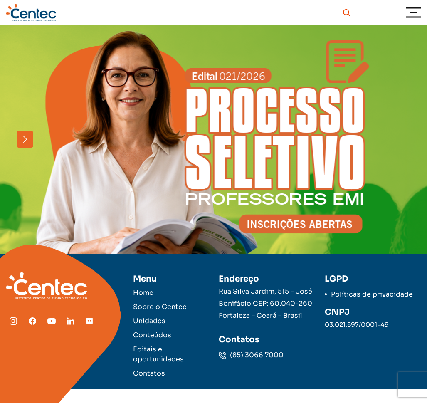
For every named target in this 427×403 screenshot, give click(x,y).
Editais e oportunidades (158, 354)
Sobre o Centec (160, 306)
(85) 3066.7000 (251, 355)
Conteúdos (152, 335)
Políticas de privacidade (372, 294)
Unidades (149, 320)
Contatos (149, 373)
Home (143, 292)
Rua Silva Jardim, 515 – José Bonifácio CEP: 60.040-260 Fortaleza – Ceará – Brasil (265, 303)
